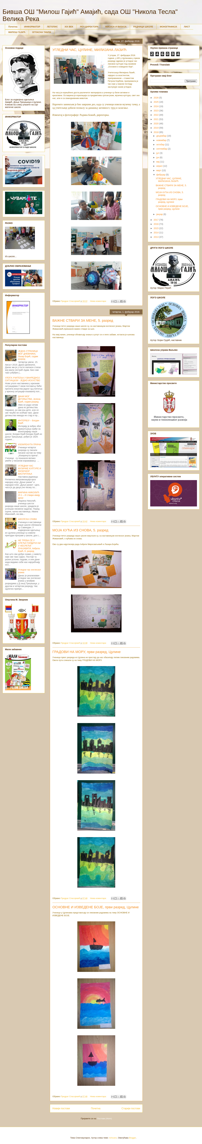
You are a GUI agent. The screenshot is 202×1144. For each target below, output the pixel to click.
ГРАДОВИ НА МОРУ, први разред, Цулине (86, 652)
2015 (156, 228)
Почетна (12, 26)
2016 (156, 224)
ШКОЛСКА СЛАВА (27, 519)
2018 (156, 132)
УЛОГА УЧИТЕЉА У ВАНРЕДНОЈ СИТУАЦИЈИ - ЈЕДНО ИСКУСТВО (22, 379)
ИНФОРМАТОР (32, 26)
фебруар (161, 174)
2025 (156, 102)
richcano (113, 1138)
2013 (156, 237)
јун (158, 157)
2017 (156, 220)
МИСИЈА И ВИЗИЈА (116, 26)
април (159, 166)
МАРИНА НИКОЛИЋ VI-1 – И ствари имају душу (29, 495)
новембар (161, 140)
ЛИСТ (187, 26)
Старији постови (131, 1108)
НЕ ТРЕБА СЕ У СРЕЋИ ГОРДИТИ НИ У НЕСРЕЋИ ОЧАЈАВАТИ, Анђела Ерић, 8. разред (29, 545)
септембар (162, 149)
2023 (156, 110)
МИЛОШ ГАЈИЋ (16, 32)
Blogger (132, 1138)
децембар (161, 136)
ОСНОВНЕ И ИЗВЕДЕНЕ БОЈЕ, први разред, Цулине (95, 907)
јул (158, 153)
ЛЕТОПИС (52, 26)
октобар (160, 144)
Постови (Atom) (104, 1118)
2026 (156, 97)
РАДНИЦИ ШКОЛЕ (143, 26)
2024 (156, 106)
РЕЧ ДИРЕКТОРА (89, 26)
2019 (156, 128)
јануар (159, 214)
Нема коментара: (98, 301)
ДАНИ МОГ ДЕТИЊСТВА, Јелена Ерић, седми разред (29, 399)
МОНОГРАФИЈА (168, 26)
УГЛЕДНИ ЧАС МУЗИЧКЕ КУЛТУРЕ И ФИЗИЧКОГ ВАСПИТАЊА (29, 469)
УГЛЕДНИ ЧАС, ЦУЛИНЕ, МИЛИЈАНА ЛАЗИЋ (89, 50)
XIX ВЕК (69, 26)
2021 (156, 119)
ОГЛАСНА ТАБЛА (41, 32)
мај (158, 161)
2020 (156, 123)
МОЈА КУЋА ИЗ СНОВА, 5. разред (80, 530)
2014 (156, 232)
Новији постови (61, 1108)
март (159, 170)
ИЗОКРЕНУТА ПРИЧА (29, 444)
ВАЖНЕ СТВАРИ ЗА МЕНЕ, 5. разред (82, 320)
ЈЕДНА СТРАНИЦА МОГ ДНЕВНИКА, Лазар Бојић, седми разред (28, 355)
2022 (156, 115)
